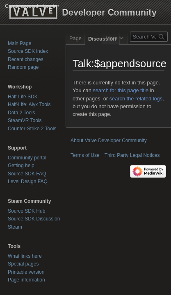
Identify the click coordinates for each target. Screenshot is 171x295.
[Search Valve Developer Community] (149, 37)
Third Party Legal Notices (132, 155)
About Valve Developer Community (109, 140)
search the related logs (135, 98)
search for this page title (120, 90)
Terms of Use (85, 155)
